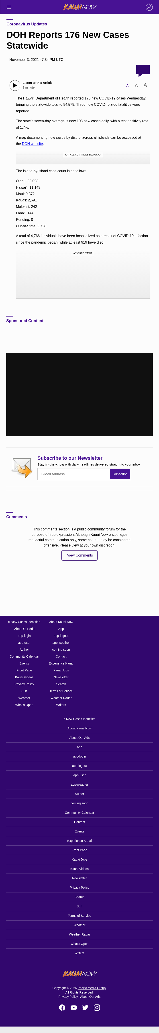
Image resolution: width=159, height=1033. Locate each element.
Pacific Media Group (92, 988)
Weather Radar (61, 698)
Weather (24, 698)
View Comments (80, 555)
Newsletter (61, 677)
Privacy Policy (24, 684)
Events (24, 663)
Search (61, 684)
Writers (61, 705)
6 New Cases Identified (24, 622)
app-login (24, 636)
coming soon (61, 649)
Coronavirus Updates (26, 24)
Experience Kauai (61, 663)
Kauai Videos (24, 677)
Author (24, 649)
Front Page (24, 670)
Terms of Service (61, 691)
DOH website (32, 144)
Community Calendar (24, 656)
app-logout (61, 636)
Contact (61, 656)
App (61, 629)
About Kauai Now (61, 622)
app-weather (61, 642)
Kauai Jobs (61, 670)
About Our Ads (24, 629)
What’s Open (24, 705)
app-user (24, 642)
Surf (24, 691)
